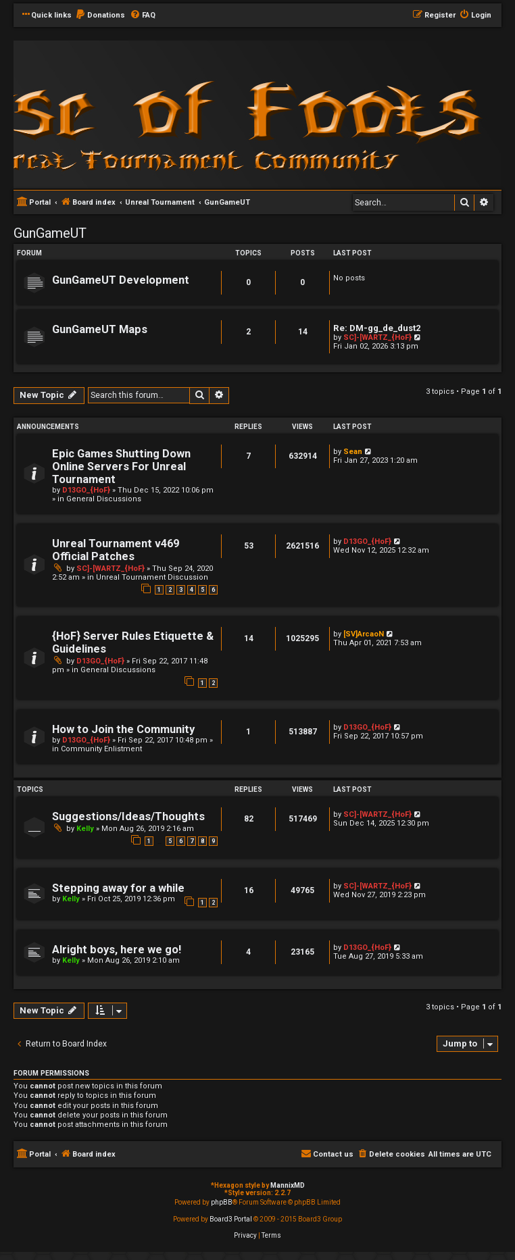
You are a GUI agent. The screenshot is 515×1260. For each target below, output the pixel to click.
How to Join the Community (123, 729)
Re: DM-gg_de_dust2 (377, 328)
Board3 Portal (231, 1219)
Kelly (85, 828)
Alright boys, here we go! (116, 949)
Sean (352, 451)
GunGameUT (50, 233)
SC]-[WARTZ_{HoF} (377, 337)
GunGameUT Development (120, 280)
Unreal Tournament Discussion (152, 577)
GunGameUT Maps (99, 329)
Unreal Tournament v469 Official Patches (115, 550)
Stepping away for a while (118, 888)
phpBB (221, 1202)
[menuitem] (100, 15)
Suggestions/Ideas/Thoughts (128, 816)
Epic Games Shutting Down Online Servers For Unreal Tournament (121, 466)
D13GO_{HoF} (86, 490)
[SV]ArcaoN (363, 634)
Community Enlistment (101, 749)
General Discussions (103, 499)
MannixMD (287, 1185)
